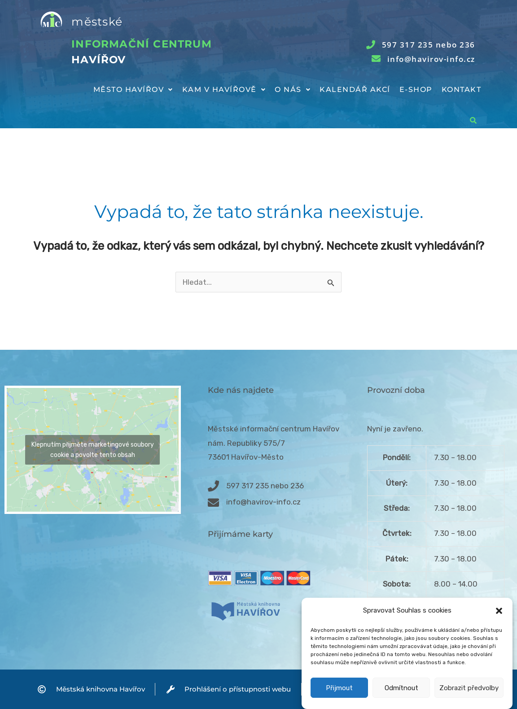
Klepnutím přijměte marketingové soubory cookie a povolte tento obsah (92, 450)
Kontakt (462, 89)
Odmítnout (401, 698)
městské (97, 21)
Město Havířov (133, 89)
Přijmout (339, 698)
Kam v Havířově (224, 89)
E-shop (416, 89)
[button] (499, 621)
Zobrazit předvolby (469, 698)
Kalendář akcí (355, 89)
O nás (293, 89)
